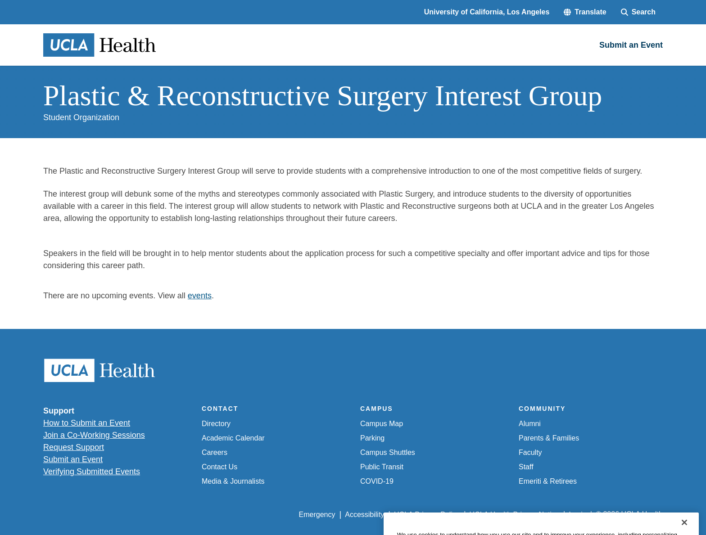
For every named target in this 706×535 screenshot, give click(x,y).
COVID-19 (377, 481)
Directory (216, 423)
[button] (585, 12)
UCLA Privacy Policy (427, 514)
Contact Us (219, 467)
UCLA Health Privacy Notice (514, 514)
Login (577, 514)
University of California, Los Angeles (487, 12)
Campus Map (381, 423)
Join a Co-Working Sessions (94, 435)
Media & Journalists (233, 481)
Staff (526, 467)
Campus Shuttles (387, 452)
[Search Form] (638, 12)
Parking (372, 438)
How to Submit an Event (86, 422)
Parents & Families (549, 438)
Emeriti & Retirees (548, 481)
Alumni (530, 423)
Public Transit (381, 467)
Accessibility (364, 514)
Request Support (73, 447)
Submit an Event (73, 459)
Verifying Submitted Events (91, 471)
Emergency (317, 514)
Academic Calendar (233, 438)
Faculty (530, 452)
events (200, 295)
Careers (214, 452)
